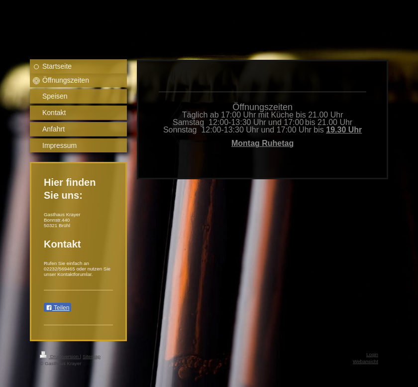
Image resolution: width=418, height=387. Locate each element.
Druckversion (60, 356)
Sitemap (92, 356)
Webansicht (365, 361)
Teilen (57, 307)
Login (372, 354)
